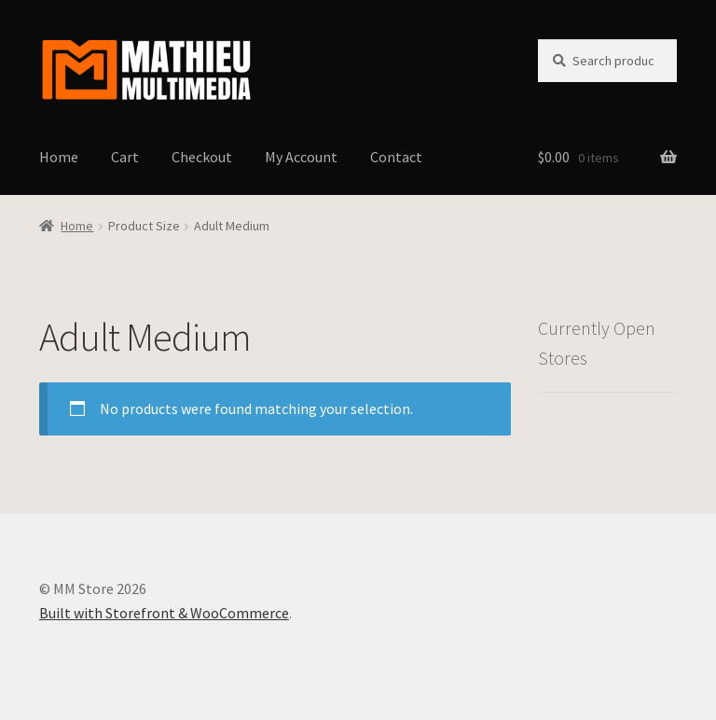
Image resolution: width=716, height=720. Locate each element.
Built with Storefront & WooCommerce (164, 612)
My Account (301, 156)
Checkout (202, 156)
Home (58, 156)
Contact (396, 156)
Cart (125, 156)
